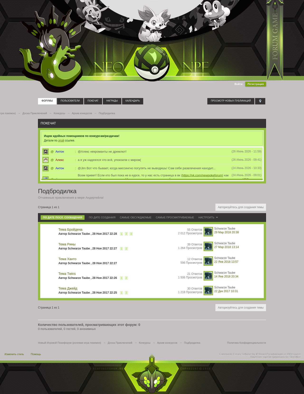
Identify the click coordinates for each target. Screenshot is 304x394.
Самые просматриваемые (175, 217)
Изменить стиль (14, 354)
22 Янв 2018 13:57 (226, 261)
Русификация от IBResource (283, 354)
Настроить (209, 217)
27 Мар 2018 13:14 (226, 247)
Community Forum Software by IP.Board (242, 354)
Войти (238, 84)
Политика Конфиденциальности (246, 342)
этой (61, 140)
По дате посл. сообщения (62, 217)
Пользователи (70, 100)
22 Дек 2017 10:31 (226, 291)
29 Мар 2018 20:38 (226, 232)
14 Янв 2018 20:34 (226, 276)
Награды (112, 100)
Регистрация (255, 84)
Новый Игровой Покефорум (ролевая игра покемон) (69, 342)
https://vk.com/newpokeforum (202, 175)
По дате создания (102, 217)
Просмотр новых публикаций (231, 100)
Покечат (93, 100)
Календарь (133, 100)
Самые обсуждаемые (136, 217)
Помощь (36, 354)
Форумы (47, 100)
